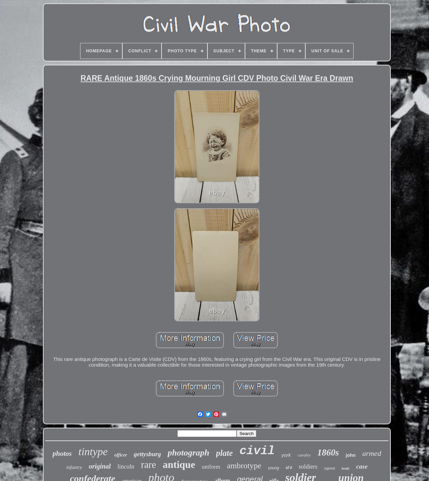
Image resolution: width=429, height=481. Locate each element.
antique (179, 464)
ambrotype (244, 465)
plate (224, 453)
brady (345, 468)
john (351, 455)
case (362, 466)
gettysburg (147, 454)
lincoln (125, 466)
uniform (211, 467)
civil (257, 451)
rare (148, 464)
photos (62, 453)
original (100, 466)
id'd (289, 467)
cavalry (304, 455)
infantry (74, 467)
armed (371, 453)
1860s (328, 452)
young (273, 468)
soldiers (308, 466)
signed (329, 468)
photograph (188, 453)
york (286, 455)
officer (120, 455)
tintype (93, 451)
